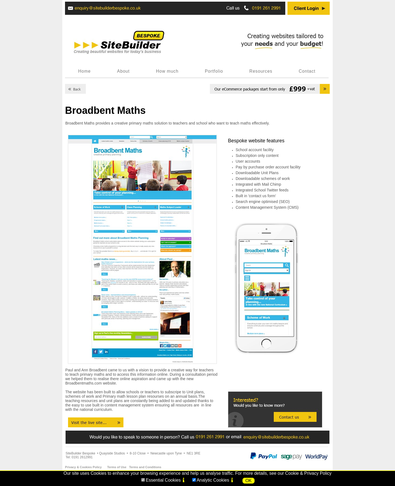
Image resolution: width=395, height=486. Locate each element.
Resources (260, 71)
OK (248, 480)
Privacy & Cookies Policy (83, 467)
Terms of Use (116, 467)
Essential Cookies (163, 480)
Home (84, 71)
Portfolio (214, 71)
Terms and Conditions (145, 467)
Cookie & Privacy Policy (308, 473)
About (123, 71)
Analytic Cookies (213, 480)
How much (167, 71)
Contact (307, 71)
